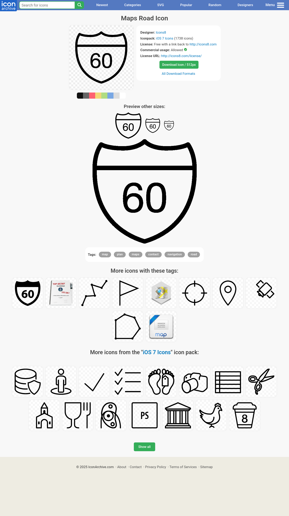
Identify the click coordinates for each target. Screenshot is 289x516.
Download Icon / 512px (179, 65)
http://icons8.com (203, 44)
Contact (136, 467)
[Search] (79, 5)
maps (135, 254)
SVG (160, 5)
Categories (132, 5)
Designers (245, 5)
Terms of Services (183, 467)
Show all (144, 447)
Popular (186, 5)
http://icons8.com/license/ (181, 56)
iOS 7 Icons (164, 38)
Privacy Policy (155, 467)
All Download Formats (178, 74)
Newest (102, 5)
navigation (175, 254)
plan (120, 254)
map (105, 254)
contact (153, 254)
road (194, 254)
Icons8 (161, 32)
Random (214, 5)
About (121, 467)
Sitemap (206, 467)
